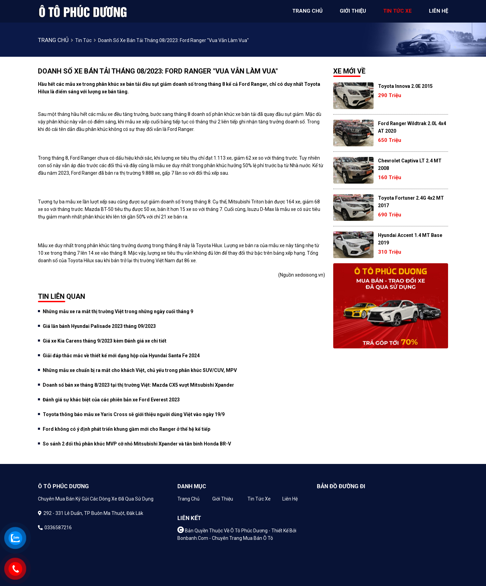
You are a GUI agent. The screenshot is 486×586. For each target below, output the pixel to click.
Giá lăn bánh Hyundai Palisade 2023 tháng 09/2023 (99, 326)
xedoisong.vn (309, 275)
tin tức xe (397, 11)
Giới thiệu (222, 499)
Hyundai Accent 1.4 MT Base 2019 (410, 238)
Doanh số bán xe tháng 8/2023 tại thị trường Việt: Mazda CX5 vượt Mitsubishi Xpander (138, 385)
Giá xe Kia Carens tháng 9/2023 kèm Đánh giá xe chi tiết (104, 341)
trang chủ (307, 11)
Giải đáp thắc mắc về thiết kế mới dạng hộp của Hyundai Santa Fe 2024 (121, 355)
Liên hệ (290, 499)
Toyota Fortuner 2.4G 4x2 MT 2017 (411, 201)
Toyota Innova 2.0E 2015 (405, 86)
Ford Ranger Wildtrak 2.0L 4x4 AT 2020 (412, 127)
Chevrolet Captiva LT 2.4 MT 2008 (410, 164)
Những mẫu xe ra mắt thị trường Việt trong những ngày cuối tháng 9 (118, 311)
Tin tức (83, 40)
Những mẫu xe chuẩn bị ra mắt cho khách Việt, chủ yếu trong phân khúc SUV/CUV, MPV (140, 370)
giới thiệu (353, 11)
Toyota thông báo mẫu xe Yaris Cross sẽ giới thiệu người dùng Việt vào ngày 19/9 (134, 414)
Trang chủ (188, 499)
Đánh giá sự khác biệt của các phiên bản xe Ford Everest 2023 (111, 399)
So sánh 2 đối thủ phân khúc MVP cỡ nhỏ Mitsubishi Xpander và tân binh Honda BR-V (137, 444)
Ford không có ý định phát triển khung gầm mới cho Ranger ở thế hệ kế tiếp (126, 429)
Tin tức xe (259, 499)
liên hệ (438, 11)
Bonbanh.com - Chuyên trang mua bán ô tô (225, 538)
